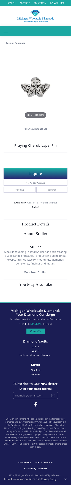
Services (35, 374)
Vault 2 (35, 350)
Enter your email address (35, 388)
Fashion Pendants (15, 43)
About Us (35, 369)
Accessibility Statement (35, 468)
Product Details (35, 224)
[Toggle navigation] (5, 31)
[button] (11, 3)
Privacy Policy (24, 462)
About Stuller (35, 233)
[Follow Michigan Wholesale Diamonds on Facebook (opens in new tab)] (35, 404)
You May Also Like (35, 284)
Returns (52, 189)
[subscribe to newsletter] (53, 395)
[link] (39, 3)
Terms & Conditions (43, 462)
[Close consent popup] (65, 479)
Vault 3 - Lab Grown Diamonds (35, 355)
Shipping (19, 189)
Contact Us (35, 331)
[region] (35, 87)
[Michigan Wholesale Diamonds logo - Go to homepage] (35, 16)
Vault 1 (35, 346)
